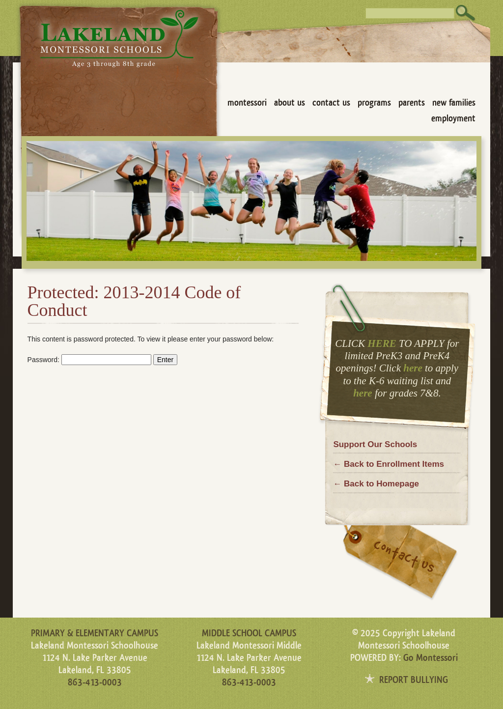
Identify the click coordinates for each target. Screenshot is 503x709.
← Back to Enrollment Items (388, 464)
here (412, 368)
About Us (289, 102)
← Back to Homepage (376, 483)
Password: (89, 360)
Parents (411, 102)
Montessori (247, 102)
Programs (374, 102)
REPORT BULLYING (413, 680)
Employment (453, 118)
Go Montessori (430, 658)
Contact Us (331, 102)
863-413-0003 (95, 682)
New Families (453, 102)
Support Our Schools (375, 444)
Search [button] (465, 13)
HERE (381, 343)
